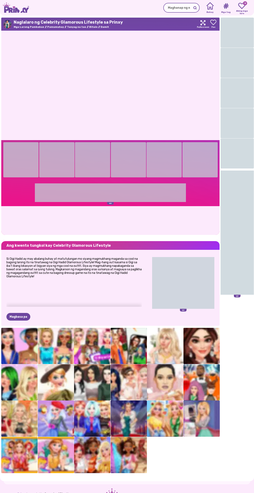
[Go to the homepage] (14, 8)
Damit (105, 26)
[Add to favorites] (213, 24)
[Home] (210, 8)
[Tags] (226, 8)
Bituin (93, 26)
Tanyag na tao (76, 26)
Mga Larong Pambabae (29, 26)
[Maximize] (203, 24)
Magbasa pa (18, 317)
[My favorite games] (242, 8)
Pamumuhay (55, 26)
